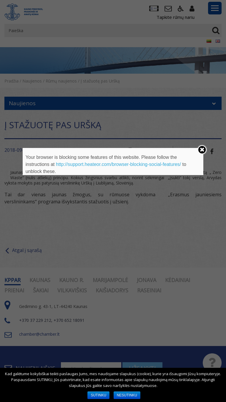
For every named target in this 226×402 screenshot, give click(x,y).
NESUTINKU (127, 395)
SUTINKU (98, 395)
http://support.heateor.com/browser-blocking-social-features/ (118, 164)
